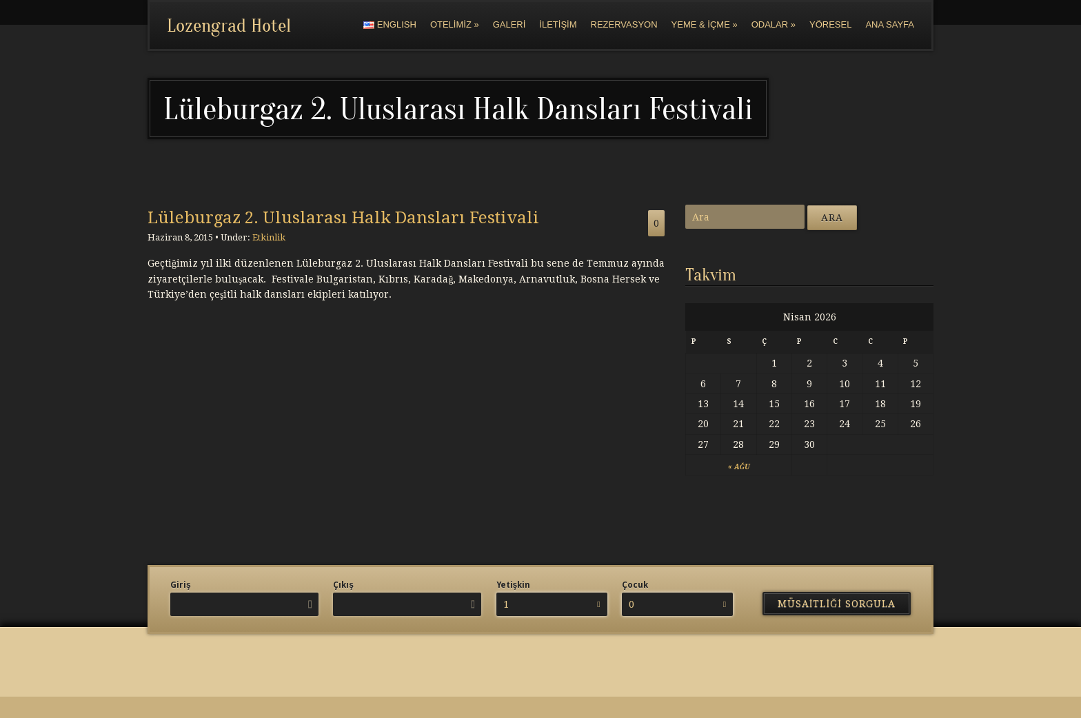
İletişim (557, 24)
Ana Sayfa (889, 24)
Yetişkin (513, 585)
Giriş (180, 585)
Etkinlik (268, 237)
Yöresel (830, 24)
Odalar (773, 24)
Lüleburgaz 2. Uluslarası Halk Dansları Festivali (343, 217)
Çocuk (635, 585)
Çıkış (343, 585)
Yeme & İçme (704, 24)
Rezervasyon (624, 24)
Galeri (509, 24)
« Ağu (738, 467)
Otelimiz (454, 24)
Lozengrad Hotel (229, 25)
